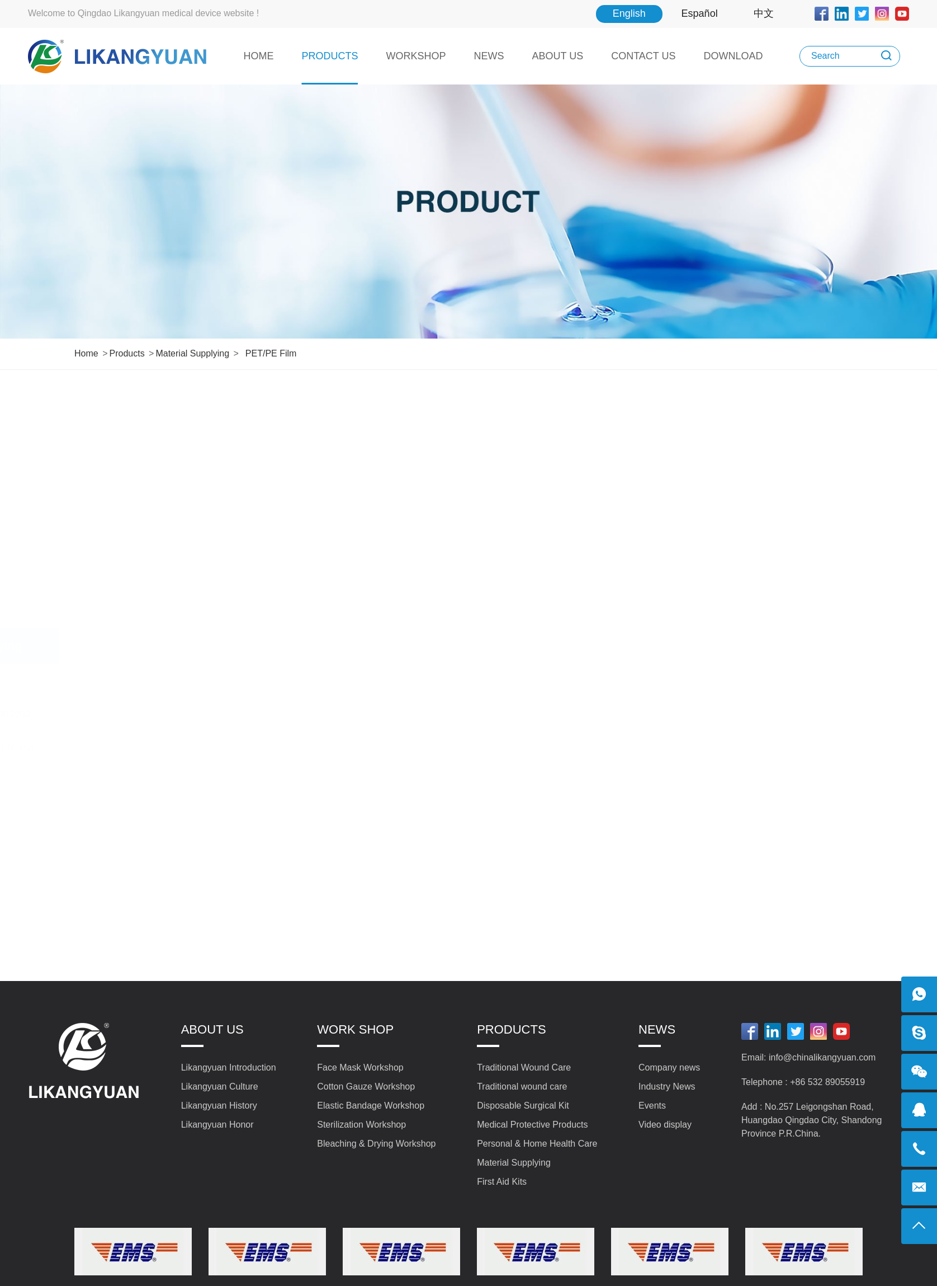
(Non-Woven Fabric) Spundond (158, 713)
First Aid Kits (164, 923)
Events (652, 1105)
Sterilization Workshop (361, 1124)
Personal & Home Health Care (164, 596)
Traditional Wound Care (164, 409)
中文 (764, 13)
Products (126, 353)
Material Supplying (192, 353)
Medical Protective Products (164, 540)
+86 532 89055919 (827, 1082)
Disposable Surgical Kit (165, 491)
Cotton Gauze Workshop (366, 1086)
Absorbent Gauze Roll (138, 680)
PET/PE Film (271, 353)
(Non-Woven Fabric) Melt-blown (160, 747)
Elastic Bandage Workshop (370, 1105)
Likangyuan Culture (219, 1086)
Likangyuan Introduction (228, 1067)
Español (700, 13)
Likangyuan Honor (217, 1124)
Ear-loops (110, 883)
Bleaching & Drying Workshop (376, 1143)
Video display (665, 1124)
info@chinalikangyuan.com (822, 1057)
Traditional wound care (164, 450)
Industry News (666, 1086)
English (629, 13)
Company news (669, 1067)
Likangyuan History (219, 1105)
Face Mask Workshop (360, 1067)
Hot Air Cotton (120, 781)
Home (86, 353)
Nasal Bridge (117, 815)
